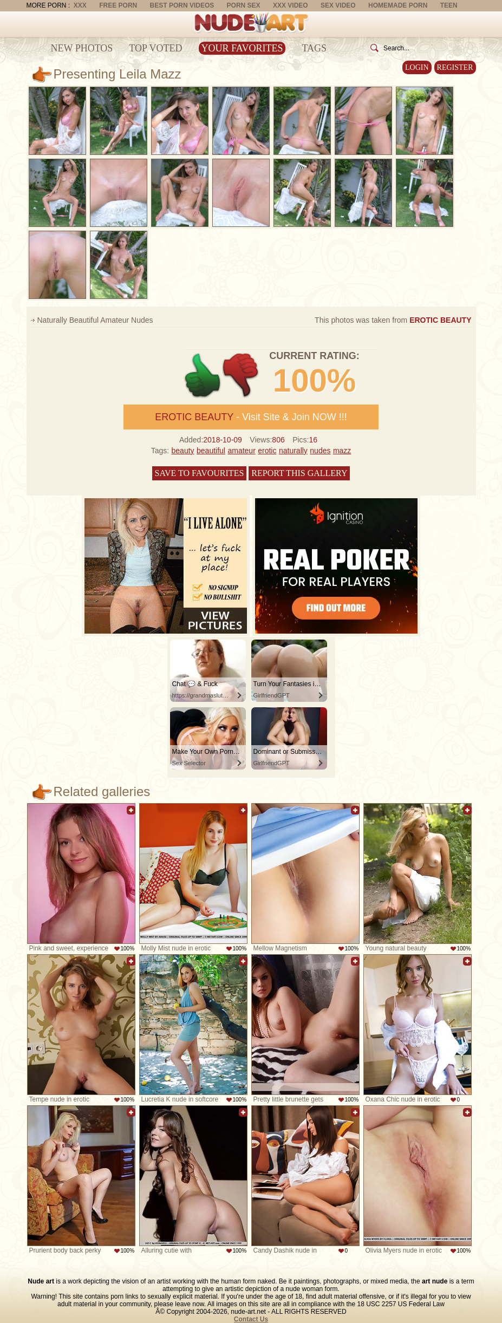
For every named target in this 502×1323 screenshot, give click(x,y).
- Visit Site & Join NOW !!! (251, 417)
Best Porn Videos (182, 5)
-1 (241, 376)
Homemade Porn (397, 5)
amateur (241, 450)
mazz (342, 450)
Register (455, 67)
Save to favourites (199, 473)
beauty (183, 450)
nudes (320, 450)
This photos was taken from (393, 320)
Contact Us (251, 1319)
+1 (203, 376)
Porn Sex (243, 5)
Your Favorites (242, 48)
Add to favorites (131, 810)
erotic (267, 450)
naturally (293, 450)
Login (417, 67)
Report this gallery (299, 473)
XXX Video (290, 5)
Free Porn (118, 5)
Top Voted (155, 48)
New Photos (82, 48)
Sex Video (338, 5)
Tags (314, 48)
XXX (80, 5)
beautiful (211, 450)
